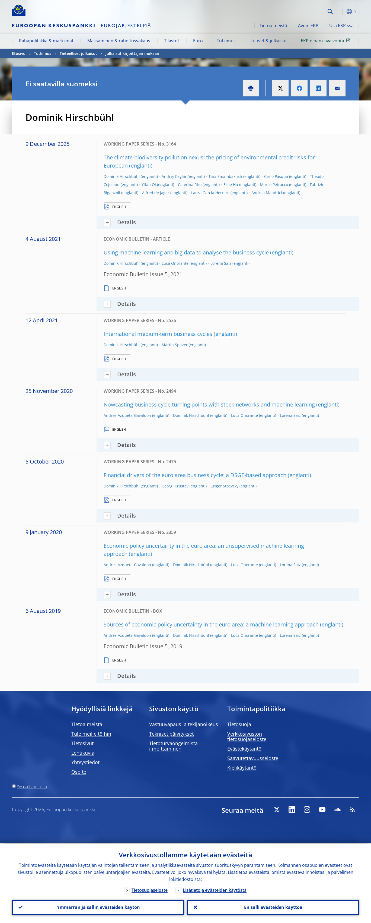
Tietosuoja (239, 724)
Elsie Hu (230, 184)
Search (330, 11)
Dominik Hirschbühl (122, 176)
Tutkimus (226, 41)
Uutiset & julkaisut (268, 41)
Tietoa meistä (273, 26)
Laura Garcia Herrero (210, 192)
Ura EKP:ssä (341, 26)
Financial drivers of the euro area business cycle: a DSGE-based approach (195, 475)
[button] (340, 11)
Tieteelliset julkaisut (78, 53)
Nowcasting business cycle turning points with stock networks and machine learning (209, 404)
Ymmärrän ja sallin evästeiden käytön (98, 907)
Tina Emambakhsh (225, 176)
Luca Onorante (175, 263)
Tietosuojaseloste (150, 890)
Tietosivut (82, 743)
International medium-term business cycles (158, 334)
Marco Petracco (274, 184)
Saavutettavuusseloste (252, 758)
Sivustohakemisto (32, 786)
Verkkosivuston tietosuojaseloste (246, 736)
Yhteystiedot (85, 762)
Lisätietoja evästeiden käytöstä (215, 890)
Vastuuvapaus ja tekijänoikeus (183, 724)
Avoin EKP (308, 26)
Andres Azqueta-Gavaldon (127, 415)
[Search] (298, 11)
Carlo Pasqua (276, 176)
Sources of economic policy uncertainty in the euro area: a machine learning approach (211, 624)
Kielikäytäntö (242, 767)
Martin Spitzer (175, 344)
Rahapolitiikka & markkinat (46, 41)
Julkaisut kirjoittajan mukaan (132, 53)
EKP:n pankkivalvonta (326, 40)
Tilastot (171, 41)
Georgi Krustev (175, 486)
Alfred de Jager (155, 192)
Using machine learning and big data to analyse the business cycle (186, 252)
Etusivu (18, 53)
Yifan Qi (149, 184)
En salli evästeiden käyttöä (273, 907)
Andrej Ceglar (174, 176)
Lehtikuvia (82, 752)
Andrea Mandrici (266, 192)
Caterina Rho (190, 184)
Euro (198, 41)
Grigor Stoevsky (224, 486)
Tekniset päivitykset (171, 733)
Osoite (78, 771)
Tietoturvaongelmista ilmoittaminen (173, 746)
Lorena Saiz (220, 263)
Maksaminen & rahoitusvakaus (118, 41)
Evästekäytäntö (244, 748)
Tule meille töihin (91, 733)
